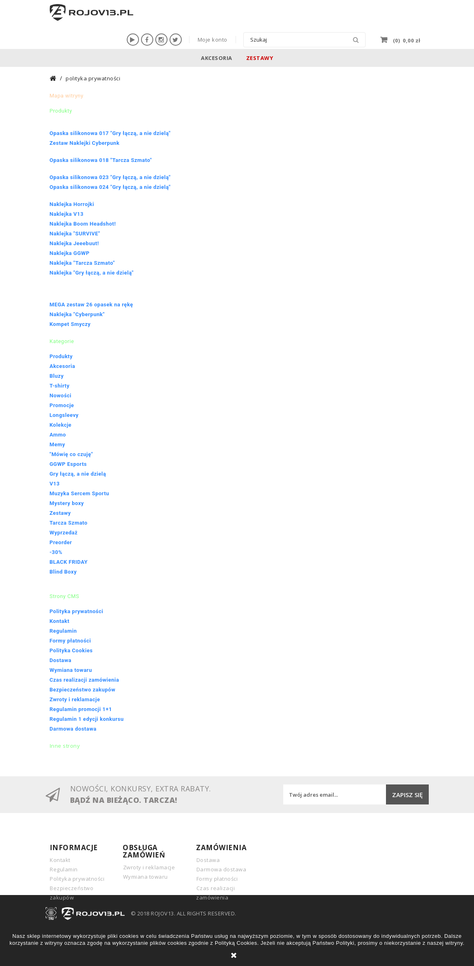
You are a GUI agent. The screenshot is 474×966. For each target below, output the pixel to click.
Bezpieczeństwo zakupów (82, 690)
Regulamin (63, 631)
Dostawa (61, 660)
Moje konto (212, 39)
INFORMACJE (74, 847)
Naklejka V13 (67, 214)
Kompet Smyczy (70, 324)
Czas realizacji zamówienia (84, 680)
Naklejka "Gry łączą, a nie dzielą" (92, 273)
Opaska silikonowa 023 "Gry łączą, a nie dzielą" (110, 177)
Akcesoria (216, 58)
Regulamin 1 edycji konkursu (87, 719)
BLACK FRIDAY (69, 562)
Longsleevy (64, 415)
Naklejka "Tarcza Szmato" (82, 263)
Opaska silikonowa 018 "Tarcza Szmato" (101, 160)
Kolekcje (61, 425)
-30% (56, 552)
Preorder (61, 542)
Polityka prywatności (77, 611)
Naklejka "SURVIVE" (75, 233)
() (406, 39)
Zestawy (259, 58)
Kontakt (60, 621)
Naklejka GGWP (70, 253)
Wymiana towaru (71, 670)
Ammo (58, 435)
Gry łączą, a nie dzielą (78, 474)
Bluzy (57, 376)
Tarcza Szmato (69, 523)
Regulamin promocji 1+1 (81, 709)
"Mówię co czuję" (71, 454)
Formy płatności (70, 641)
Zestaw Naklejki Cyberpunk (85, 143)
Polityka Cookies (71, 650)
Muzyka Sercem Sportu (79, 493)
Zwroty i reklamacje (75, 699)
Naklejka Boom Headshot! (83, 224)
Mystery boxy (67, 503)
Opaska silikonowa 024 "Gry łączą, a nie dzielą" (110, 187)
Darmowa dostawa (73, 729)
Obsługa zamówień (144, 851)
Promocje (62, 405)
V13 (55, 484)
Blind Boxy (63, 572)
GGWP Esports (68, 464)
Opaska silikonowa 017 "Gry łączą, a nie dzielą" (110, 133)
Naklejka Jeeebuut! (74, 243)
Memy (57, 444)
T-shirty (60, 386)
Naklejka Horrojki (72, 204)
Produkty (61, 356)
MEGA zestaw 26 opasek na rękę (91, 304)
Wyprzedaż (64, 533)
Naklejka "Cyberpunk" (77, 314)
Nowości (61, 395)
